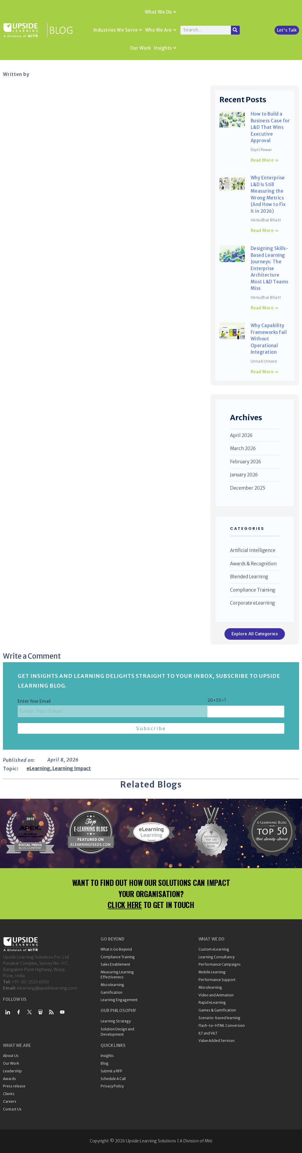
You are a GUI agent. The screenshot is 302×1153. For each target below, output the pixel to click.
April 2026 (241, 435)
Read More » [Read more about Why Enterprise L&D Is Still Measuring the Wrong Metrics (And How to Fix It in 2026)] (265, 230)
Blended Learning (249, 576)
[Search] (235, 30)
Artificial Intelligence (252, 550)
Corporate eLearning (252, 603)
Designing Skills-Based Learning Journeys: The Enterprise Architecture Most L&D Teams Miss (269, 268)
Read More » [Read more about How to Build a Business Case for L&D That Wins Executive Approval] (265, 160)
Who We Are (160, 30)
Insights (165, 48)
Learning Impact (71, 768)
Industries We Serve (117, 30)
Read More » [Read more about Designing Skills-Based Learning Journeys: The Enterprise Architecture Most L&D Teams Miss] (265, 308)
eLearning (38, 768)
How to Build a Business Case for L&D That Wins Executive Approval (270, 127)
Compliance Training (252, 590)
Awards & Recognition (253, 563)
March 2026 (243, 448)
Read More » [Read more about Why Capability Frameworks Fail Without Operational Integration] (265, 371)
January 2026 (244, 475)
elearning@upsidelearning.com (47, 988)
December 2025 (247, 488)
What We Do (160, 12)
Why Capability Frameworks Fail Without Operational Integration (269, 339)
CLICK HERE (125, 904)
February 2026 (245, 462)
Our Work (140, 48)
